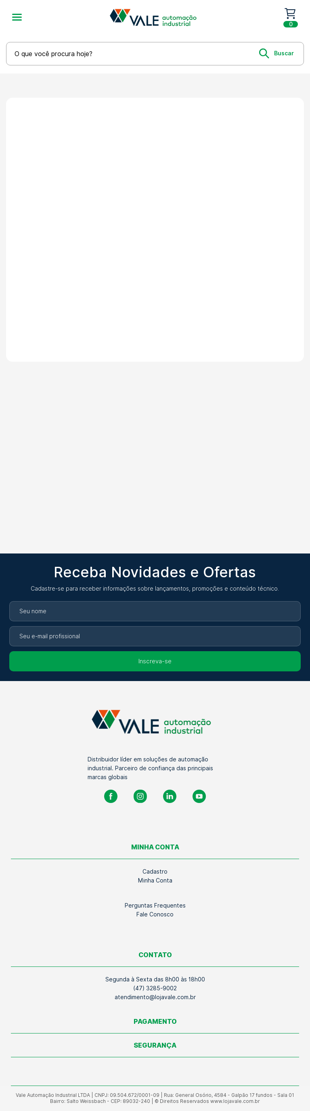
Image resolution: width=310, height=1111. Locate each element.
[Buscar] (276, 53)
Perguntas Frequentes (155, 905)
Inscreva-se (155, 661)
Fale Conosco (155, 914)
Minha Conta (155, 880)
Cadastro (155, 871)
